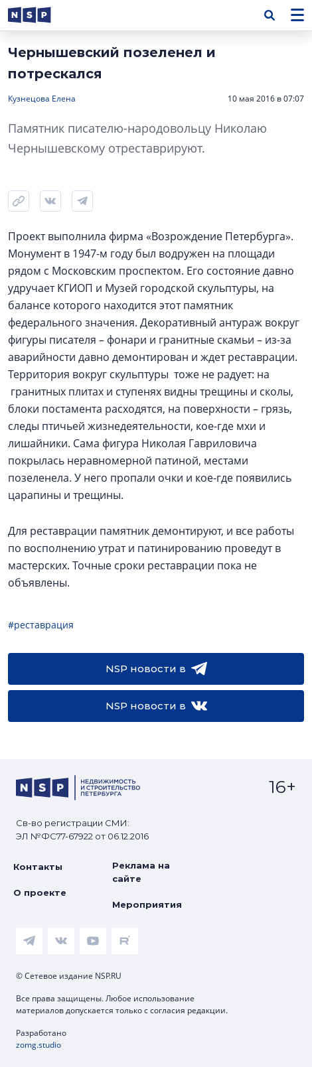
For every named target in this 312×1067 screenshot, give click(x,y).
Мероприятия (147, 904)
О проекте (39, 892)
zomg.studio (38, 1044)
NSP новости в (156, 669)
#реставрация (41, 624)
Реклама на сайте (141, 872)
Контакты (37, 866)
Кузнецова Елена (42, 98)
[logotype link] (40, 15)
